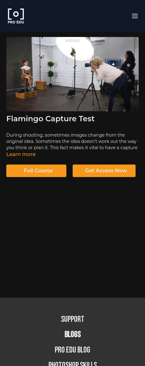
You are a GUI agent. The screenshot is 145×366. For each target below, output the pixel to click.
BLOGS (72, 335)
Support (72, 319)
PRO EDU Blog (72, 350)
